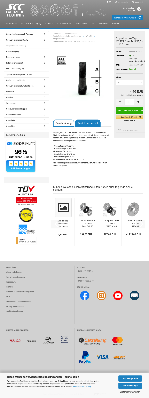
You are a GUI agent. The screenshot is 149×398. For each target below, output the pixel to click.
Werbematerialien (13, 115)
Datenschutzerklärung (81, 386)
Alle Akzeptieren (130, 378)
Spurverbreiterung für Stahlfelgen (19, 86)
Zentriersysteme (13, 57)
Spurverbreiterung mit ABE (17, 40)
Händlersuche (64, 24)
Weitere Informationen (130, 392)
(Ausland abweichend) (137, 61)
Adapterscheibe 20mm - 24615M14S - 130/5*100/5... (88, 223)
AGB (8, 297)
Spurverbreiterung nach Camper (19, 74)
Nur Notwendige (130, 385)
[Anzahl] (129, 102)
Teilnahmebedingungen (15, 277)
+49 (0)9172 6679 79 (85, 281)
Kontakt (116, 24)
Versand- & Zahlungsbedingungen (20, 292)
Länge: (118, 77)
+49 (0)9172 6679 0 (85, 271)
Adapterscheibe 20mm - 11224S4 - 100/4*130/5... (135, 223)
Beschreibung (64, 123)
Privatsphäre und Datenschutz (18, 302)
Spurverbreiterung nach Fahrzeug (19, 34)
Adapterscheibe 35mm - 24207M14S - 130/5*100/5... (112, 223)
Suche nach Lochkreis (15, 80)
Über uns (103, 24)
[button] (108, 2)
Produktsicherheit (88, 123)
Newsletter (81, 24)
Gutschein (10, 120)
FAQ (93, 24)
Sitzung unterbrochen (15, 307)
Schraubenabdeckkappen (16, 109)
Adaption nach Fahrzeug (16, 45)
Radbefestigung (12, 51)
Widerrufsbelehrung (14, 272)
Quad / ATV (11, 97)
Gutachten (11, 24)
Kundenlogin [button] (121, 2)
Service (49, 24)
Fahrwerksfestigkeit (14, 63)
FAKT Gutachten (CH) (31, 24)
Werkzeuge (11, 103)
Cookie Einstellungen (14, 311)
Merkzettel (137, 2)
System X (10, 92)
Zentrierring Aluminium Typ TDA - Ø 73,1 (62, 224)
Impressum (11, 282)
